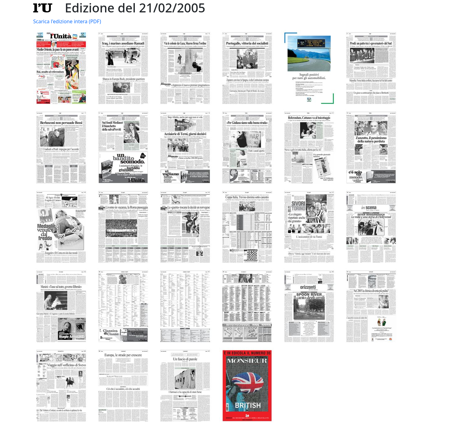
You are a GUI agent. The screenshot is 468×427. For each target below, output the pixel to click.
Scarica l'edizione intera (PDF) (67, 21)
